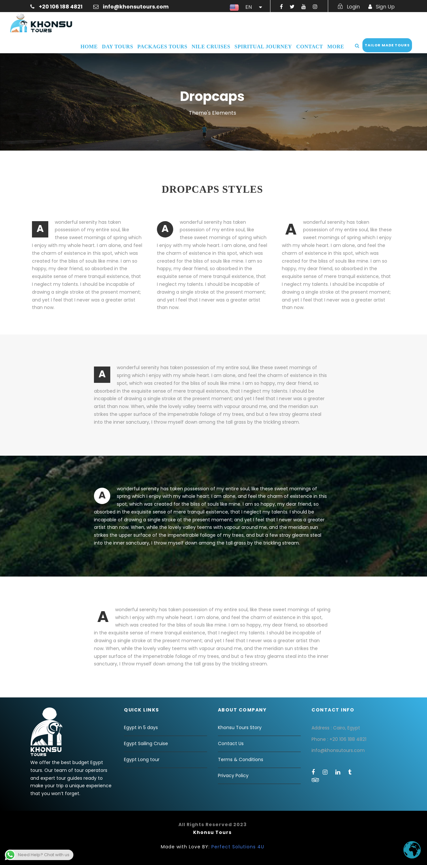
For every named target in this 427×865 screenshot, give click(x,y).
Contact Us (231, 743)
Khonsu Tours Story (240, 727)
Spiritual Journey (263, 46)
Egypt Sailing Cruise (146, 743)
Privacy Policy (233, 775)
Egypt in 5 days (141, 727)
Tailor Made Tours (387, 45)
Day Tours (117, 46)
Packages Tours (162, 46)
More (335, 46)
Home (89, 46)
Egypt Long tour (142, 759)
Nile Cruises (210, 46)
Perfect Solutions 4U (237, 846)
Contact (309, 46)
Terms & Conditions (240, 759)
